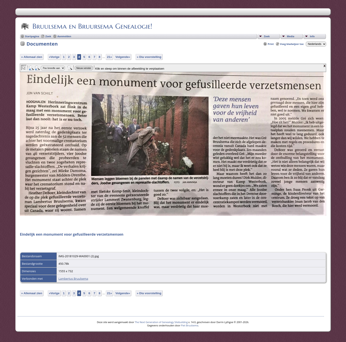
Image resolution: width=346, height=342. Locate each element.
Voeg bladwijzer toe (292, 44)
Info (312, 36)
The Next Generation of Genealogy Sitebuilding (161, 322)
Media (290, 36)
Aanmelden (64, 36)
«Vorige (54, 57)
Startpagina (32, 36)
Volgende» (122, 57)
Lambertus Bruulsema (73, 279)
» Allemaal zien (31, 57)
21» (109, 57)
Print (271, 44)
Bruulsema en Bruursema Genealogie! (92, 26)
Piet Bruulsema (189, 325)
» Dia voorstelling (149, 57)
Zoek (267, 36)
